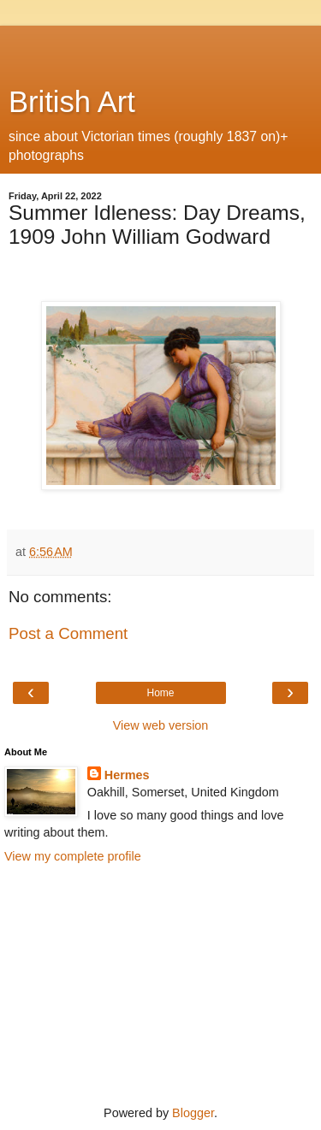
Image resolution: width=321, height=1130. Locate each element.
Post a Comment (68, 633)
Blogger (193, 1113)
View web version (161, 725)
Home (160, 693)
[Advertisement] (161, 47)
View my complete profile (72, 856)
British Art (72, 102)
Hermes (127, 775)
